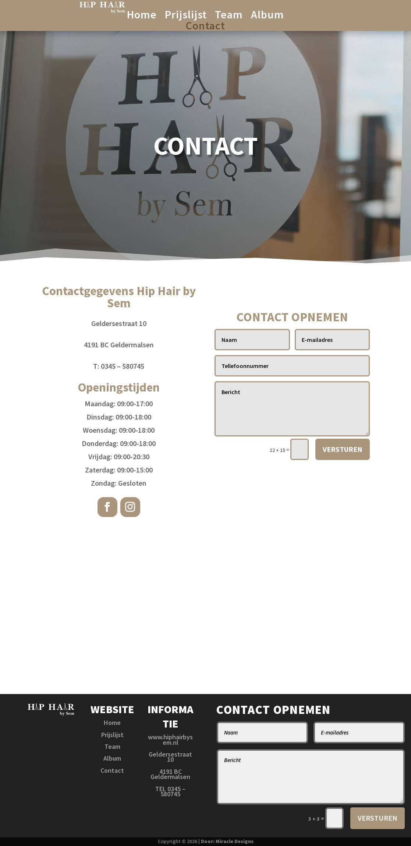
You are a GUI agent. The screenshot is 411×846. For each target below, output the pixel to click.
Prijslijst (186, 16)
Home (142, 16)
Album (267, 16)
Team (229, 16)
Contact (205, 27)
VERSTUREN (342, 449)
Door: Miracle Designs (227, 841)
